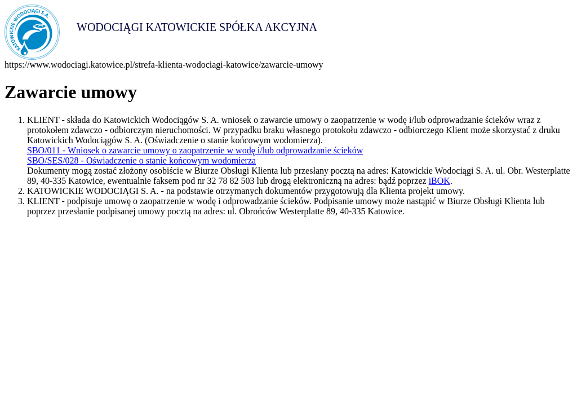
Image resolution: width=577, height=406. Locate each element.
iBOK (439, 181)
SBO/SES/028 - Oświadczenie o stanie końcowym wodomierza (141, 160)
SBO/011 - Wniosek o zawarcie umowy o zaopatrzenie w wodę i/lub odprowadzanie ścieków (195, 150)
